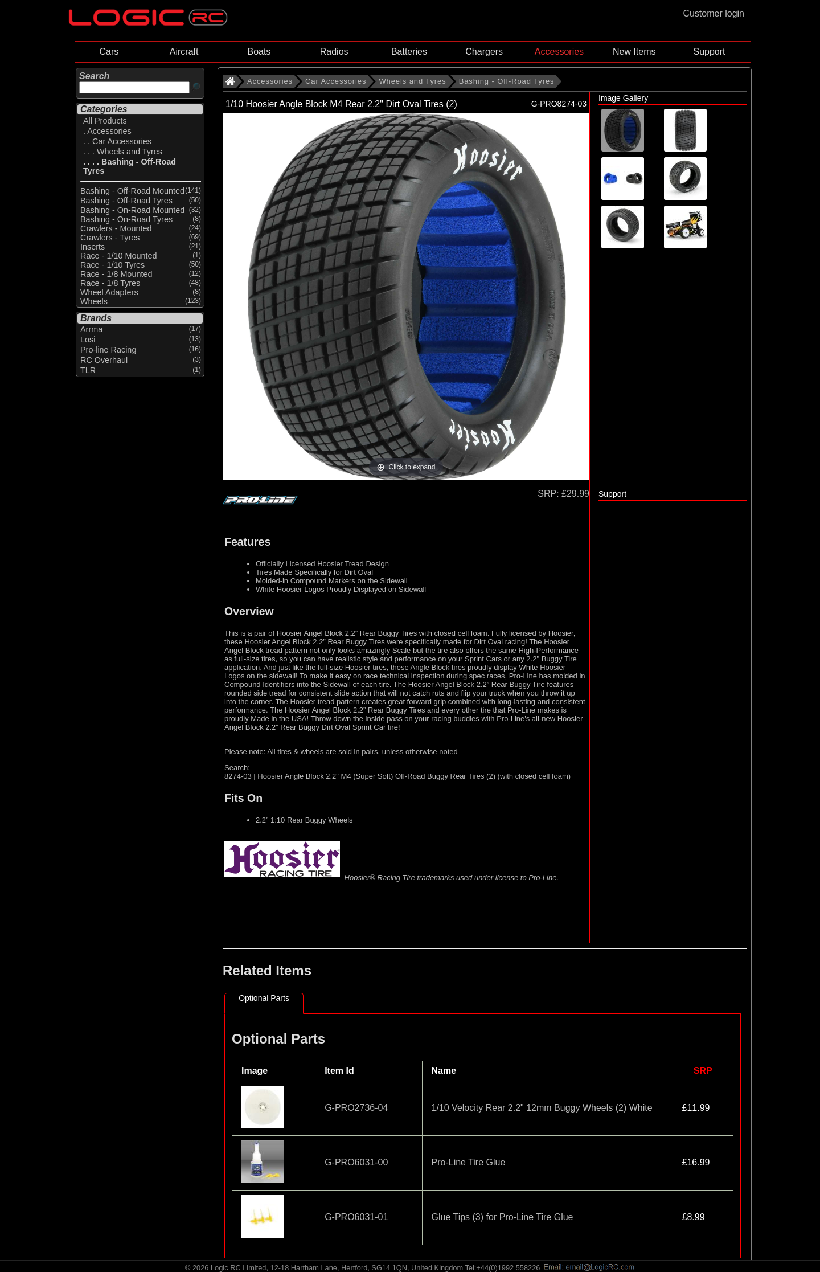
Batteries (409, 51)
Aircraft (184, 51)
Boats (258, 51)
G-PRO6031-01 (356, 1217)
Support (709, 51)
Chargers (484, 51)
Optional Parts (264, 998)
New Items (634, 51)
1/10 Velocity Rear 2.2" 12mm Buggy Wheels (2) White (542, 1108)
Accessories (559, 51)
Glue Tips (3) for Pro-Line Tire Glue (502, 1217)
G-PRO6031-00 (356, 1162)
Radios (334, 51)
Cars (108, 51)
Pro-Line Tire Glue (469, 1162)
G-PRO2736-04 (356, 1108)
